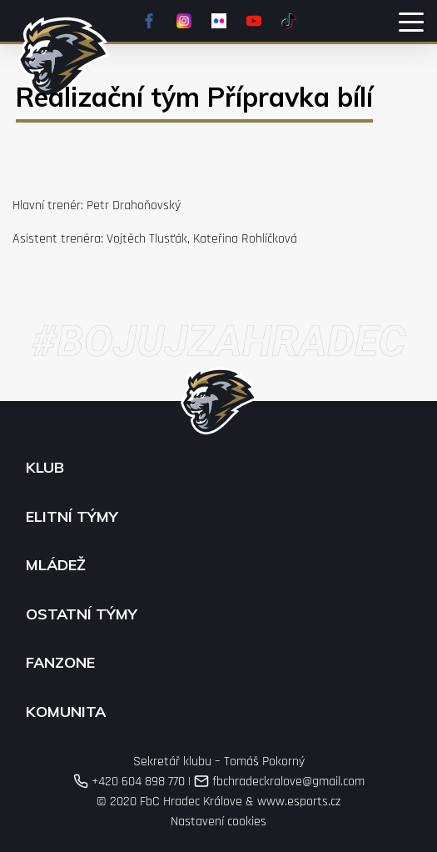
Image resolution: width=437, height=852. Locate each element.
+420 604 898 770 (129, 781)
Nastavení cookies (218, 821)
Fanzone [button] (60, 663)
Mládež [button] (56, 565)
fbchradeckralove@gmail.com (279, 781)
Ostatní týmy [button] (81, 614)
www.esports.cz (298, 801)
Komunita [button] (66, 712)
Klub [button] (45, 468)
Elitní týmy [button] (72, 517)
